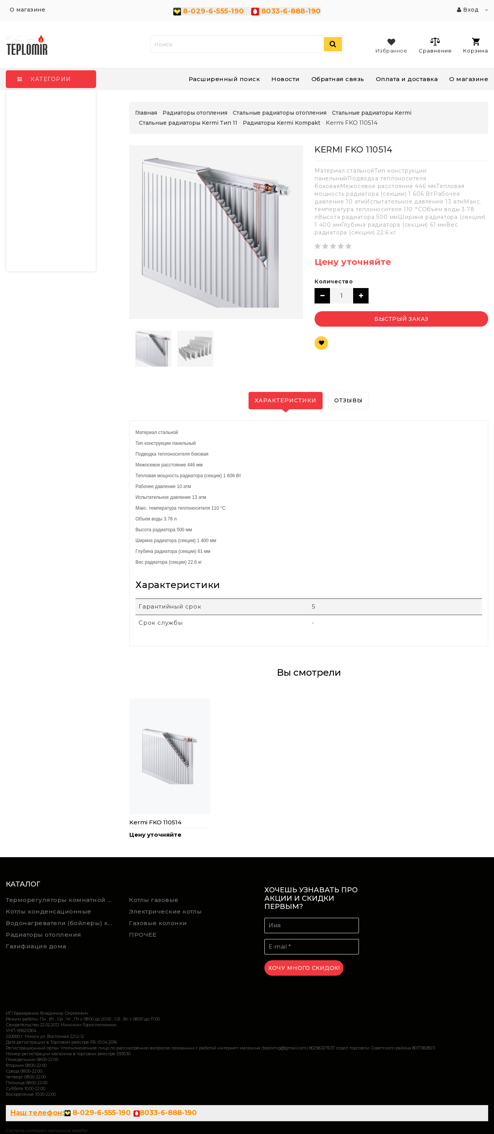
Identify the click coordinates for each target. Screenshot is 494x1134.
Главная (146, 112)
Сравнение (435, 45)
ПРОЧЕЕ (142, 934)
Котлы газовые (154, 899)
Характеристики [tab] (285, 400)
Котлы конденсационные (48, 911)
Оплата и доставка (407, 79)
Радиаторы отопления (43, 934)
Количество (334, 281)
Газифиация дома (36, 946)
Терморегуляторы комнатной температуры (62, 899)
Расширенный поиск (224, 79)
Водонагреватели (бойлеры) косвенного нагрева (62, 923)
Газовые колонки (158, 923)
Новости (285, 79)
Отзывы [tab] (348, 400)
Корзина (475, 46)
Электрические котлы (165, 911)
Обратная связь (337, 79)
